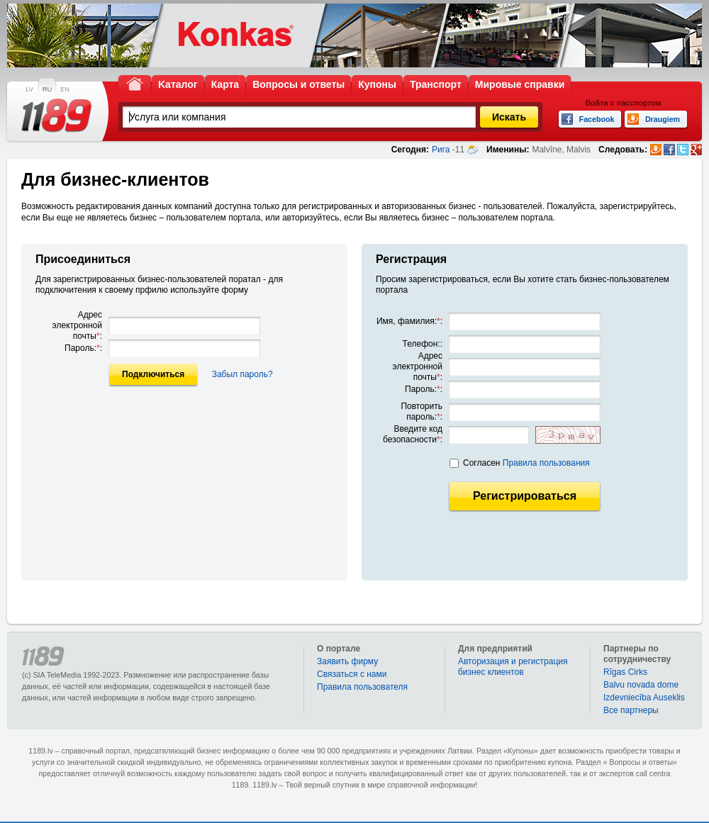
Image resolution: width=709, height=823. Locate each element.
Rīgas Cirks (625, 672)
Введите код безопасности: (412, 434)
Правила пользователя (362, 687)
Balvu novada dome (641, 685)
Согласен (526, 463)
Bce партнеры (631, 710)
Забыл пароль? (242, 374)
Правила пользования (546, 463)
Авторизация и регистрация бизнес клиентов (513, 666)
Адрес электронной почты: (77, 325)
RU (47, 89)
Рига (441, 150)
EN (64, 89)
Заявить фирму (347, 661)
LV (29, 89)
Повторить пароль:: (421, 411)
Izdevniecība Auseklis (644, 697)
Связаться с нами (351, 674)
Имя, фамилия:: (409, 321)
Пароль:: (83, 348)
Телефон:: (422, 344)
